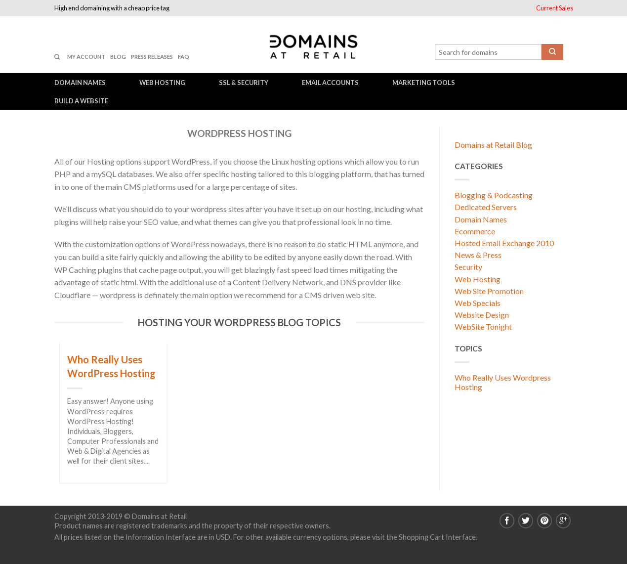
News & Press (478, 255)
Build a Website (81, 101)
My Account (86, 56)
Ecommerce (475, 231)
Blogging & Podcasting (494, 195)
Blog (118, 56)
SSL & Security (243, 83)
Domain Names (80, 83)
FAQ (183, 56)
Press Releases (152, 56)
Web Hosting (162, 83)
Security (468, 266)
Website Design (482, 314)
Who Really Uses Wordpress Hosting (503, 382)
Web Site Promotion (489, 291)
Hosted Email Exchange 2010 (504, 243)
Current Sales (554, 8)
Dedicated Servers (486, 207)
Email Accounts (330, 83)
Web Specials (478, 302)
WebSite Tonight (483, 326)
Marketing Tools (423, 83)
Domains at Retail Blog (493, 144)
